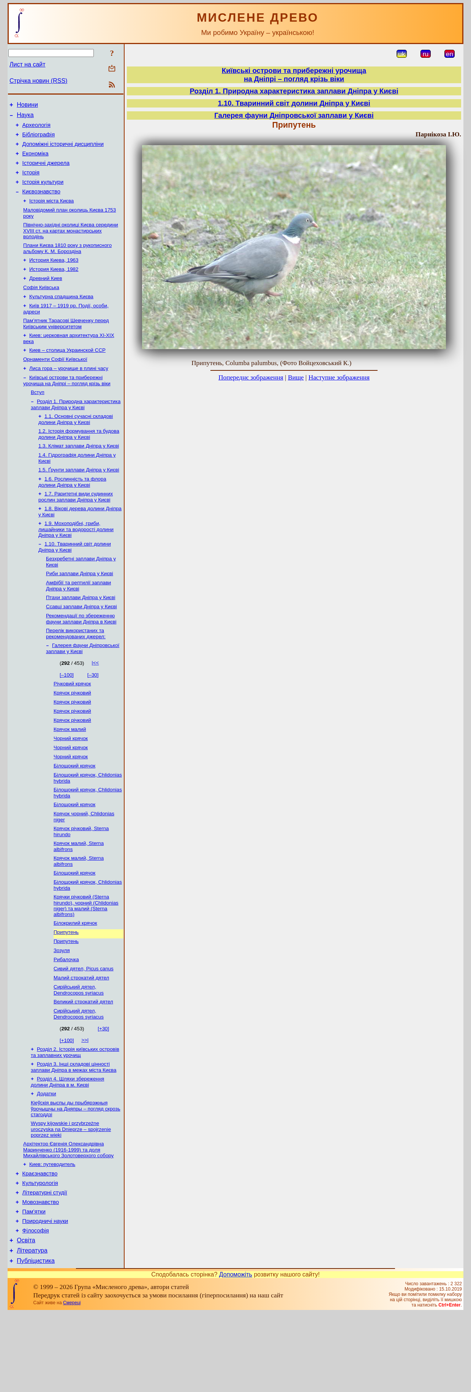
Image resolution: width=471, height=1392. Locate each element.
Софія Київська (41, 305)
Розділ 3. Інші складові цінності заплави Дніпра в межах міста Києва (73, 1130)
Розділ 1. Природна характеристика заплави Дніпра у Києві (75, 429)
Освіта (26, 1317)
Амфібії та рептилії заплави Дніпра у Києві (78, 620)
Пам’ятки (34, 1285)
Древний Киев (45, 295)
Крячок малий (70, 772)
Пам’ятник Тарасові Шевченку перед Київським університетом (66, 343)
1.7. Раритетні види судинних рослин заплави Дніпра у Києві (75, 527)
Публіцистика (36, 1340)
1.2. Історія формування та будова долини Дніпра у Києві (78, 461)
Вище (296, 377)
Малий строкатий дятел (81, 1037)
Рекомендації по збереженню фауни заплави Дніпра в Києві (81, 656)
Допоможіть (235, 1353)
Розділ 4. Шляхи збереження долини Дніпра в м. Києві (67, 1146)
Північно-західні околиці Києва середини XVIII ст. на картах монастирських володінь (70, 244)
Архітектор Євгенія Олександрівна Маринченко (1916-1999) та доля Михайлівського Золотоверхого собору (68, 1216)
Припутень (66, 987)
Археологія (36, 128)
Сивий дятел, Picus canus (84, 1027)
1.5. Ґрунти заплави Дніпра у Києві (78, 498)
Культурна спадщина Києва (61, 315)
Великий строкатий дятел (83, 1062)
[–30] (93, 714)
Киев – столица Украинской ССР (67, 371)
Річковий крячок (72, 723)
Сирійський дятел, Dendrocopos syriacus (79, 1050)
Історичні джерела (46, 171)
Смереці (72, 1381)
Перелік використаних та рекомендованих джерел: (76, 671)
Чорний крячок (71, 782)
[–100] (67, 714)
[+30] (103, 1090)
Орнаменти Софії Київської (55, 381)
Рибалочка (66, 1017)
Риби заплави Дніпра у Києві (79, 608)
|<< (95, 701)
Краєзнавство (40, 1242)
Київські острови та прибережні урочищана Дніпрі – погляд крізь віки (294, 74)
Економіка (35, 160)
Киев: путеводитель (52, 1232)
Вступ (37, 416)
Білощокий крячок (74, 812)
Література (32, 1328)
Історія (31, 182)
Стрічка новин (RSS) (38, 81)
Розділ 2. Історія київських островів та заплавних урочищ (75, 1114)
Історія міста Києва (51, 213)
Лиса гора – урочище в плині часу (68, 391)
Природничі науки (45, 1295)
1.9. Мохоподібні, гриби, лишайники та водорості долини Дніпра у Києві (76, 561)
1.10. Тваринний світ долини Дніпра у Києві (294, 103)
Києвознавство (41, 203)
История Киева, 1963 (53, 275)
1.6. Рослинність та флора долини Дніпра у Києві (72, 511)
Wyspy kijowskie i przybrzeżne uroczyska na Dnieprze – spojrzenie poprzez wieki (71, 1195)
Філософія (35, 1306)
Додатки (46, 1158)
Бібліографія (38, 139)
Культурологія (40, 1253)
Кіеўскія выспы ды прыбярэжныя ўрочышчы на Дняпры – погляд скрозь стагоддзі (75, 1174)
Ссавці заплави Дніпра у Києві (81, 643)
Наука (25, 117)
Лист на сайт (27, 64)
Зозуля (62, 1007)
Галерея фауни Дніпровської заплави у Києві (293, 115)
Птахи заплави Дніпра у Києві (80, 633)
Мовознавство (40, 1274)
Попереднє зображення (250, 377)
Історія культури (43, 192)
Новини (27, 106)
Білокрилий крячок (75, 978)
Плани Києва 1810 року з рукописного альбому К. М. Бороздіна (67, 263)
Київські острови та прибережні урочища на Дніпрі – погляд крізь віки (67, 404)
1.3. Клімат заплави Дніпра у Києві (78, 473)
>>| (85, 1101)
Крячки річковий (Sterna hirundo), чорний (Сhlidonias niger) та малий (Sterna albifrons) (86, 959)
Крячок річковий (72, 733)
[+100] (67, 1102)
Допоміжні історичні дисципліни (63, 150)
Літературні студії (44, 1264)
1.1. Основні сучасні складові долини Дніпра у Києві (75, 445)
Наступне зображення (339, 377)
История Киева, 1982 (53, 285)
